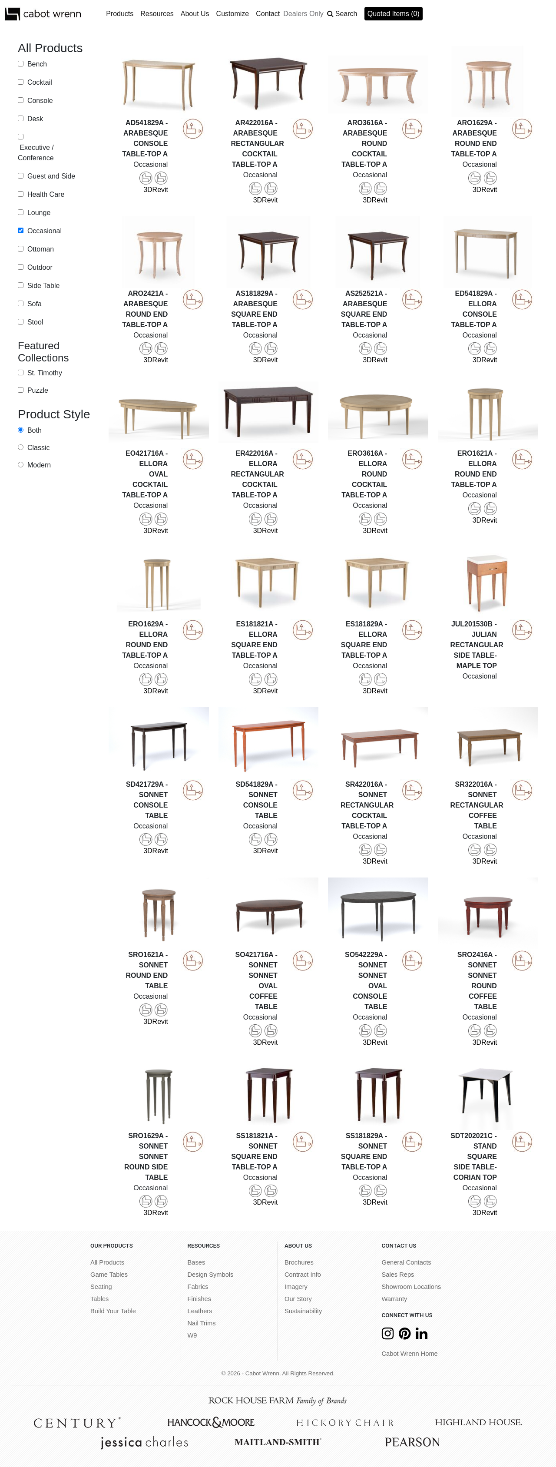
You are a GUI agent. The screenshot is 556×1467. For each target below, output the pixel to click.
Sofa (33, 304)
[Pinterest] (404, 1336)
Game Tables (109, 1274)
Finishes (200, 1298)
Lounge (37, 212)
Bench (36, 64)
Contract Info (303, 1274)
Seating (101, 1286)
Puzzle (36, 390)
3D (145, 182)
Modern (38, 465)
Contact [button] (268, 13)
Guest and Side (50, 176)
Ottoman (39, 249)
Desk (34, 119)
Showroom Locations (411, 1286)
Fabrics (198, 1286)
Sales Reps (398, 1274)
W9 (192, 1335)
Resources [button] (156, 13)
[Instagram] (388, 1336)
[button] (342, 14)
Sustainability (303, 1311)
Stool (34, 322)
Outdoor (38, 267)
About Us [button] (195, 13)
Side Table (42, 285)
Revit (160, 182)
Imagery (296, 1286)
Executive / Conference (36, 153)
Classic (37, 447)
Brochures (299, 1262)
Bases (196, 1262)
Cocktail (38, 82)
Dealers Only (303, 13)
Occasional (43, 231)
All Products (107, 1262)
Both (33, 430)
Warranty (394, 1298)
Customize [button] (232, 13)
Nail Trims (202, 1323)
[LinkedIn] (421, 1336)
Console (39, 100)
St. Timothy (43, 373)
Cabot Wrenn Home (410, 1353)
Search (346, 13)
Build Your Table (113, 1311)
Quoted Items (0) (393, 13)
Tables (99, 1298)
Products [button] (119, 13)
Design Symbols (211, 1274)
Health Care (44, 194)
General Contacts (406, 1262)
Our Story (298, 1298)
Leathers (200, 1311)
